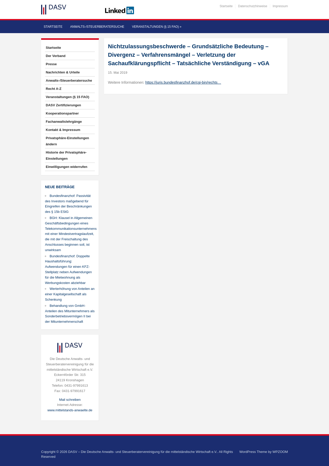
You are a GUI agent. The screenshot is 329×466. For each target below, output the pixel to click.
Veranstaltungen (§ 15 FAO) (156, 26)
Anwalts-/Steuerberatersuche (97, 26)
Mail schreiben (70, 400)
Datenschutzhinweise (252, 6)
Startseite (226, 6)
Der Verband (56, 56)
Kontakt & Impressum (63, 130)
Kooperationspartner (62, 113)
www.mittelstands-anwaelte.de (69, 410)
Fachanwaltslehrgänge (64, 121)
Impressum (280, 6)
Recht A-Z (53, 89)
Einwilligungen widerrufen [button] (66, 167)
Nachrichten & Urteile (63, 72)
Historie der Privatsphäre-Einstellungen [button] (66, 155)
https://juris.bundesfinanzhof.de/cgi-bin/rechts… (183, 82)
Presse (51, 64)
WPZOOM (280, 452)
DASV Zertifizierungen (63, 105)
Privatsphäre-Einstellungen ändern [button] (67, 141)
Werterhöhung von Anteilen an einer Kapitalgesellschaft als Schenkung (70, 294)
